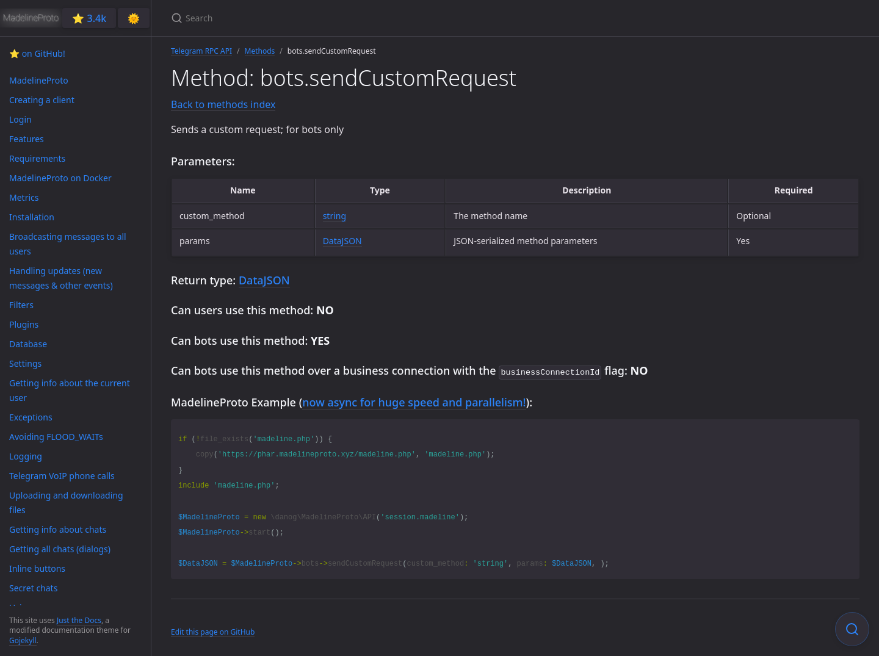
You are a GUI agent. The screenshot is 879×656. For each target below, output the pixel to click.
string (334, 216)
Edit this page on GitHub (213, 630)
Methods (260, 51)
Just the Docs (79, 620)
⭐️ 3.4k (89, 18)
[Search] (315, 18)
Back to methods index (223, 104)
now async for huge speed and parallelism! (414, 401)
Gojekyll (23, 640)
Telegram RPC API (201, 51)
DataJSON (342, 241)
